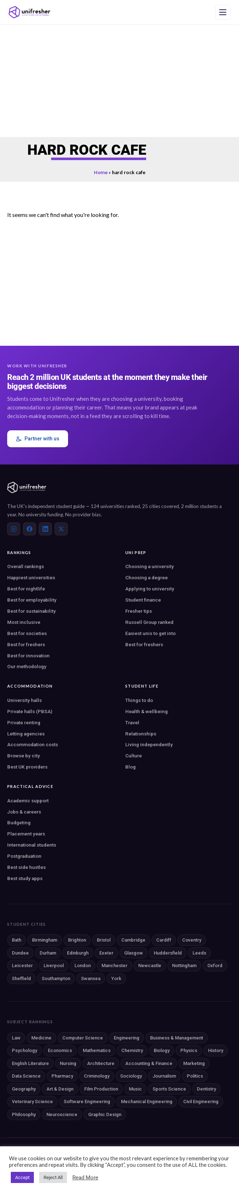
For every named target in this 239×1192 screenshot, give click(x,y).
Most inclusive (23, 622)
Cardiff (163, 940)
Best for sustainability (31, 611)
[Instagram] (13, 528)
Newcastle (149, 965)
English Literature (30, 1063)
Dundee (20, 953)
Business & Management (176, 1038)
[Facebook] (29, 528)
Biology (162, 1050)
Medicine (41, 1038)
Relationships (140, 733)
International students (31, 845)
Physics (188, 1050)
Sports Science (169, 1089)
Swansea (90, 978)
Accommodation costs (32, 744)
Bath (16, 940)
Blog (130, 767)
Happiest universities (31, 577)
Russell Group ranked (149, 622)
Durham (48, 953)
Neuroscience (61, 1114)
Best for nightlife (26, 589)
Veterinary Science (32, 1101)
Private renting (23, 722)
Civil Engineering (200, 1101)
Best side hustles (26, 867)
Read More (85, 1177)
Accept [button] (22, 1177)
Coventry (191, 940)
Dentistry (206, 1089)
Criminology (96, 1076)
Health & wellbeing (146, 711)
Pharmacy (62, 1076)
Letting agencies (26, 733)
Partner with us (37, 439)
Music (135, 1089)
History (215, 1050)
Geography (24, 1089)
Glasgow (133, 953)
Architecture (100, 1063)
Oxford (214, 965)
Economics (60, 1050)
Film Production (101, 1089)
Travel (132, 722)
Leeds (199, 953)
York (116, 978)
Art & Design (59, 1089)
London (83, 965)
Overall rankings (25, 566)
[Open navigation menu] (222, 12)
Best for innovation (28, 655)
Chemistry (132, 1050)
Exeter (106, 953)
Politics (195, 1076)
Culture (133, 755)
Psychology (24, 1050)
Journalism (164, 1076)
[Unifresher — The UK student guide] (29, 12)
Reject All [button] (53, 1177)
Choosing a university (149, 566)
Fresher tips (138, 611)
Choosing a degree (146, 577)
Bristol (104, 940)
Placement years (26, 834)
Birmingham (44, 940)
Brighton (77, 940)
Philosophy (24, 1114)
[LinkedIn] (45, 528)
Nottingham (184, 965)
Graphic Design (104, 1114)
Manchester (114, 965)
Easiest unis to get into (150, 633)
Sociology (131, 1076)
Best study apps (24, 878)
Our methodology (26, 666)
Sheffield (21, 978)
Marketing (194, 1063)
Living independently (149, 744)
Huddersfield (168, 953)
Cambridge (133, 940)
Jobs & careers (24, 812)
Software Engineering (87, 1101)
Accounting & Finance (148, 1063)
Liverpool (54, 965)
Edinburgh (78, 953)
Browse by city (23, 755)
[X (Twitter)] (61, 528)
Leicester (22, 965)
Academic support (28, 800)
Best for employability (32, 600)
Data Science (26, 1076)
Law (16, 1038)
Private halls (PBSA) (29, 711)
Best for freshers (26, 644)
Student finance (143, 600)
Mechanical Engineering (146, 1101)
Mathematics (97, 1050)
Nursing (68, 1063)
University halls (24, 700)
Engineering (126, 1038)
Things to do (139, 700)
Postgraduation (24, 856)
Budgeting (19, 822)
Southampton (56, 978)
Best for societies (27, 633)
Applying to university (149, 589)
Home (101, 172)
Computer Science (82, 1038)
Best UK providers (27, 767)
